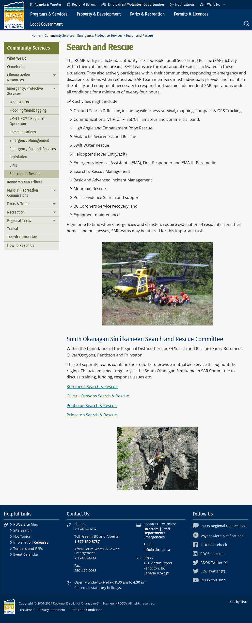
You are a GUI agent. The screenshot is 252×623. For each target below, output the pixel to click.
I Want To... (210, 4)
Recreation (16, 212)
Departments (154, 533)
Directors (150, 529)
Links (14, 165)
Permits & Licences (191, 14)
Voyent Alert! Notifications (218, 536)
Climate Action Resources (18, 78)
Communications (23, 132)
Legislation (18, 157)
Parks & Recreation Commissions (22, 193)
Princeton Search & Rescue (92, 415)
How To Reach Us (20, 245)
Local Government (46, 24)
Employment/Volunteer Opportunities (132, 4)
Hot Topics (22, 536)
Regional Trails (19, 220)
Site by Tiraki (239, 601)
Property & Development (99, 14)
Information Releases (30, 542)
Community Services (59, 36)
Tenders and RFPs (28, 548)
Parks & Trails (18, 203)
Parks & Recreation (147, 14)
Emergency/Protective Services (99, 36)
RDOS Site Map (25, 524)
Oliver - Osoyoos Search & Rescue (98, 396)
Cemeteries (16, 66)
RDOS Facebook (210, 544)
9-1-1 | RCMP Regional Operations (27, 121)
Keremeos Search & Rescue (92, 386)
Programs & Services (48, 14)
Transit (12, 228)
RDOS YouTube (209, 580)
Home (36, 36)
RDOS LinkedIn (209, 553)
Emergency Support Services (33, 148)
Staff (166, 529)
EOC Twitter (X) (209, 571)
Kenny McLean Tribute (24, 182)
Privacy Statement (51, 609)
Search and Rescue (25, 173)
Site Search (22, 530)
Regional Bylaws (81, 4)
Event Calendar (25, 554)
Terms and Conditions (86, 609)
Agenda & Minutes (46, 4)
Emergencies (154, 537)
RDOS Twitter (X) (210, 562)
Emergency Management (29, 140)
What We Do (16, 58)
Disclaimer (26, 609)
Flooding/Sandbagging (28, 110)
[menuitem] (46, 4)
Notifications (182, 4)
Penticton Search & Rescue (92, 405)
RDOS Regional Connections (220, 525)
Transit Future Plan (22, 237)
